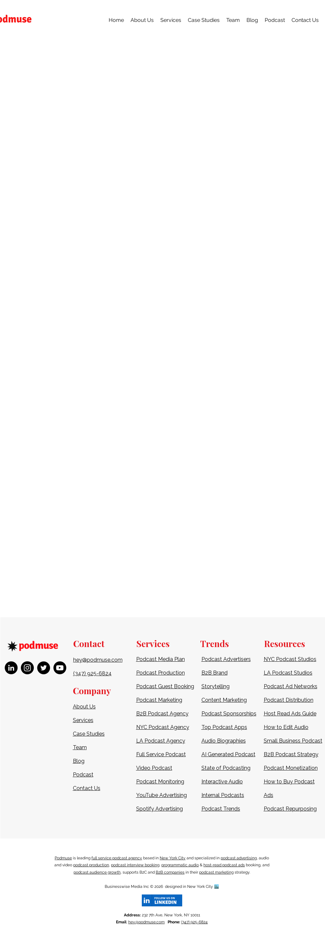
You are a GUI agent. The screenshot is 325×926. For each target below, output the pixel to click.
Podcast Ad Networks (290, 686)
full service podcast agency (116, 858)
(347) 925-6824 (194, 922)
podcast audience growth (97, 872)
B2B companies (170, 872)
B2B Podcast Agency (162, 713)
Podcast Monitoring (160, 781)
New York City (173, 858)
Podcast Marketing (159, 700)
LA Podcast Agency (160, 741)
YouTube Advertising (161, 795)
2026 (159, 886)
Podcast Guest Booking (165, 686)
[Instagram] (27, 667)
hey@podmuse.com (146, 922)
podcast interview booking (135, 865)
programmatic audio (180, 865)
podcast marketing (216, 872)
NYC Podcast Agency (162, 727)
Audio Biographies (223, 741)
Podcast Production (160, 673)
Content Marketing (224, 700)
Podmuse (63, 858)
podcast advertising (239, 858)
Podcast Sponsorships (228, 713)
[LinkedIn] (11, 667)
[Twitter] (43, 667)
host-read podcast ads (224, 865)
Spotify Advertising (159, 809)
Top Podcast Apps (224, 727)
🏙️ (216, 886)
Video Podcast (154, 768)
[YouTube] (59, 667)
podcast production (91, 865)
